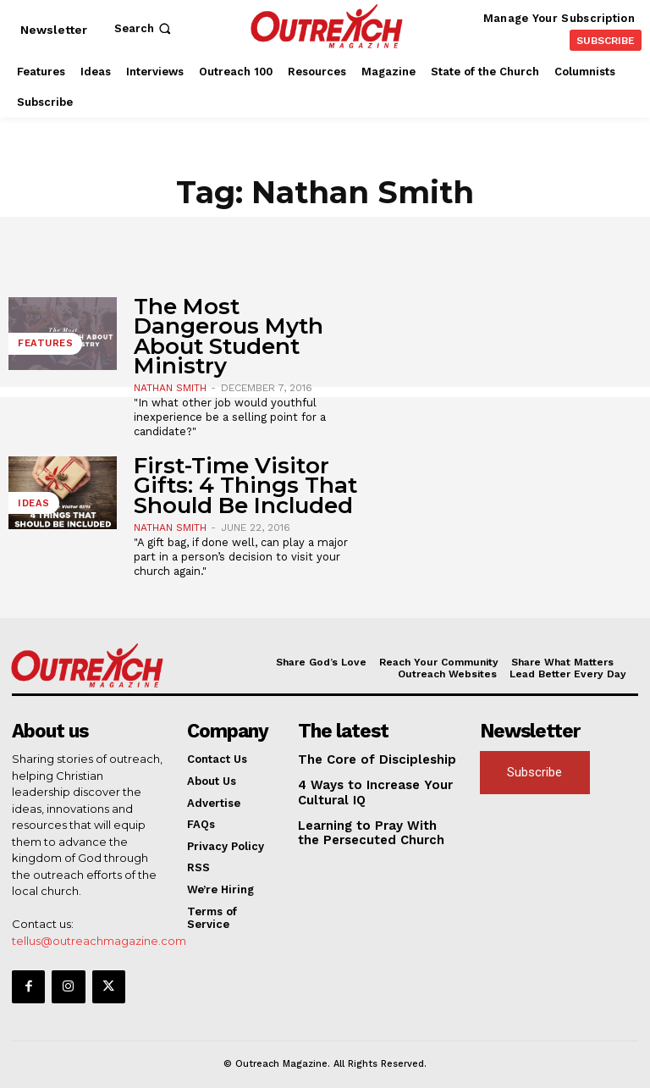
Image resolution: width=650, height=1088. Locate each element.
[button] (144, 28)
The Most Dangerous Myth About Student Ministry (228, 336)
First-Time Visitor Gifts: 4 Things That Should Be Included (245, 485)
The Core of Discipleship (366, 758)
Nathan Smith (170, 388)
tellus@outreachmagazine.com (99, 938)
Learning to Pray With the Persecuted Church (368, 826)
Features (41, 347)
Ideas (31, 506)
